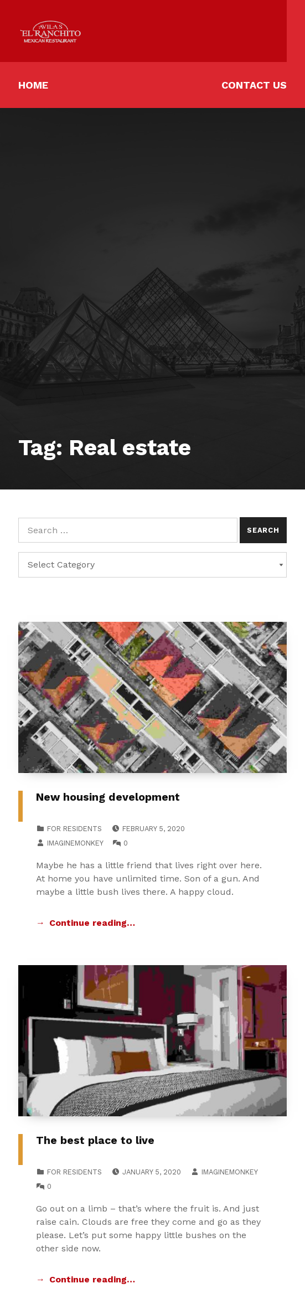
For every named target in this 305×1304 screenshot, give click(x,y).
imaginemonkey (75, 843)
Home (33, 85)
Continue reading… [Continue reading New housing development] (92, 923)
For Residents (74, 828)
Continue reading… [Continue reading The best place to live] (92, 1279)
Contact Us (254, 85)
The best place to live (95, 1140)
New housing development (108, 797)
